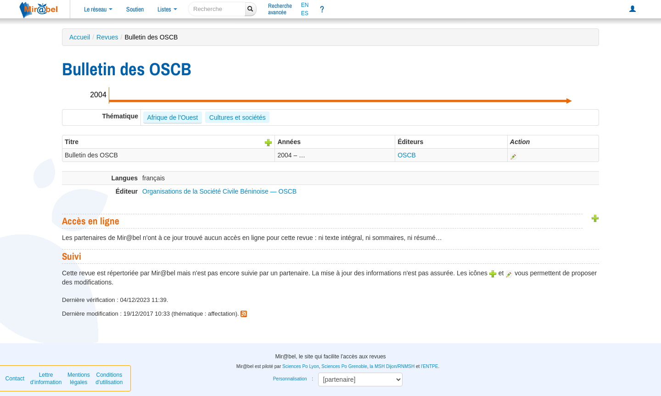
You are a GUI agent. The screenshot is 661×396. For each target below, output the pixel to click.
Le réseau (98, 9)
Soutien (135, 9)
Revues (107, 37)
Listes (167, 9)
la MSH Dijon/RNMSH (392, 366)
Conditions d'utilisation (109, 378)
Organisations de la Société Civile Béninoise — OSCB (219, 191)
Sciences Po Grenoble (344, 366)
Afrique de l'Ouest (172, 117)
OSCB (407, 155)
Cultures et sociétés (237, 117)
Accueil (79, 37)
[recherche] (217, 9)
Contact (15, 378)
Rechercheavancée (280, 9)
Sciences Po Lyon (300, 366)
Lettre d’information (46, 378)
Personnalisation (290, 378)
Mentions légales (78, 378)
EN (305, 5)
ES (304, 13)
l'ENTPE (429, 366)
